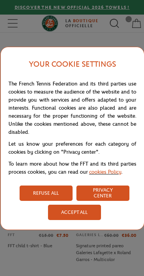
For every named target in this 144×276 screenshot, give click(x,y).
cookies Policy (105, 172)
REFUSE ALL (46, 193)
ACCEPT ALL (74, 212)
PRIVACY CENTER (103, 193)
